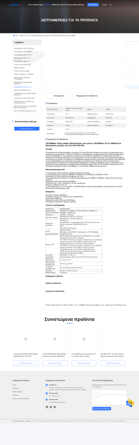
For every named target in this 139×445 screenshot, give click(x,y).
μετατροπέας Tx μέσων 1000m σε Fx (64, 325)
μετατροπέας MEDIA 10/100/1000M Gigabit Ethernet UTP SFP (25, 375)
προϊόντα (47, 5)
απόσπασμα (93, 5)
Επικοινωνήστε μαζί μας (75, 5)
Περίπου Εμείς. (38, 5)
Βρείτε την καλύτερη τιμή (96, 87)
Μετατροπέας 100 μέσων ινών (115, 325)
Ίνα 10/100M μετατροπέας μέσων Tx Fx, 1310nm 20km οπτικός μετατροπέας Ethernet (84, 375)
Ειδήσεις (15, 415)
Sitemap (28, 441)
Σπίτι (30, 5)
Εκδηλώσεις (56, 5)
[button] (20, 364)
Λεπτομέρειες (58, 96)
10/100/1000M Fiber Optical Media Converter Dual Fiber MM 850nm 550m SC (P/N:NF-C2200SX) (54, 375)
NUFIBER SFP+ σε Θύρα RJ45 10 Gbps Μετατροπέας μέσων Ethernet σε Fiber (113, 375)
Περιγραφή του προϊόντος (87, 96)
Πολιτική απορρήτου (18, 441)
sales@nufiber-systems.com (57, 422)
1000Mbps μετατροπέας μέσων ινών (91, 325)
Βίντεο (63, 5)
